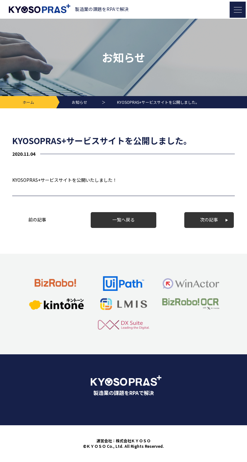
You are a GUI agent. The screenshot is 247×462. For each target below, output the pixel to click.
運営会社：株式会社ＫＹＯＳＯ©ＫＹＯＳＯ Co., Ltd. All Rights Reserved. (123, 443)
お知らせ (79, 102)
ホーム (28, 102)
